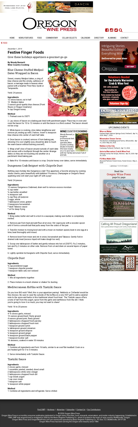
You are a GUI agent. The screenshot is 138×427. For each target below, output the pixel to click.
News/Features (26, 38)
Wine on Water (106, 131)
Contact (124, 38)
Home (12, 38)
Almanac (112, 38)
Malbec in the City (107, 146)
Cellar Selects (69, 38)
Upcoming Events (119, 127)
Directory (99, 38)
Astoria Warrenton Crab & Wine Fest (115, 151)
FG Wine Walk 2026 (107, 159)
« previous (113, 166)
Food (39, 38)
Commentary (52, 38)
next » (126, 166)
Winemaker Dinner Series (110, 139)
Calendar (85, 38)
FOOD (4, 43)
